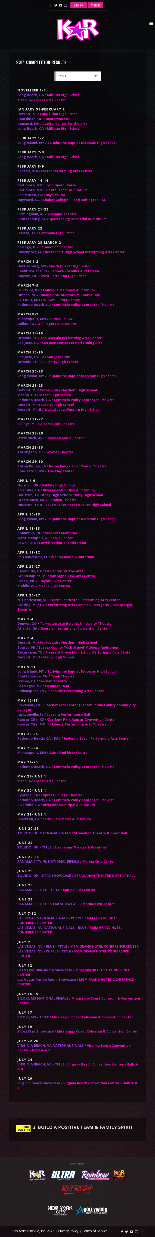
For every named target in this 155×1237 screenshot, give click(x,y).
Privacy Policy (68, 1231)
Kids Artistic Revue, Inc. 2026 (33, 1231)
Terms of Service (95, 1231)
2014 (77, 77)
